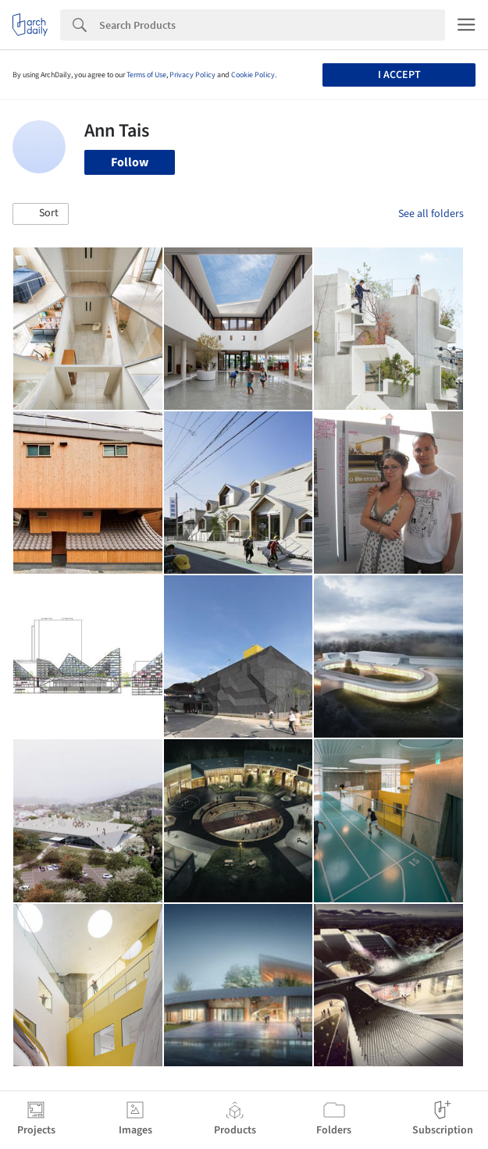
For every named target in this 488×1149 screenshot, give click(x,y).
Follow (129, 162)
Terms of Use (146, 74)
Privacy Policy (192, 74)
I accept (399, 75)
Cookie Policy (253, 74)
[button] (40, 214)
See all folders (431, 214)
